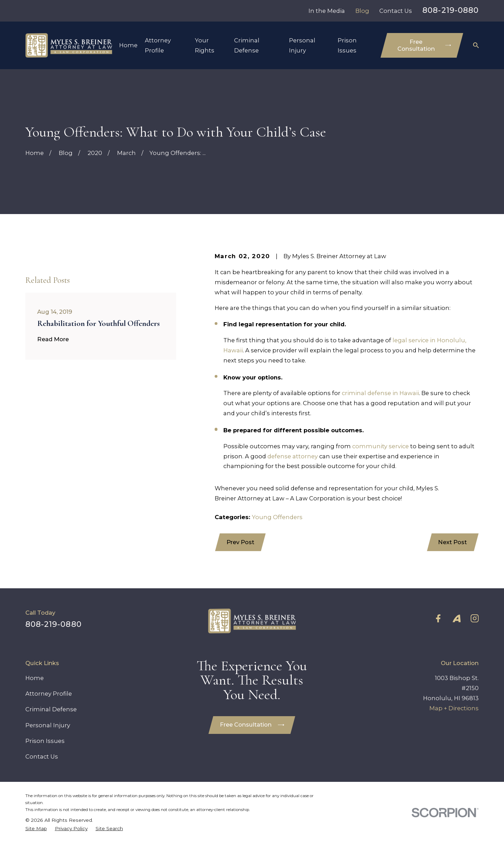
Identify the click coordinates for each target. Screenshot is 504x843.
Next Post (452, 542)
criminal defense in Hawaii (380, 393)
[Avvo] (457, 618)
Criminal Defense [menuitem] (246, 45)
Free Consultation (424, 45)
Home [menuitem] (128, 45)
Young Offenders (277, 517)
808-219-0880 (450, 10)
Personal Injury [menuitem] (302, 45)
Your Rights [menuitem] (204, 45)
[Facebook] (438, 618)
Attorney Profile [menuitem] (158, 45)
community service (380, 446)
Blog (362, 10)
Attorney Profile (48, 693)
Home (34, 677)
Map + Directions (454, 708)
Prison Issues (45, 740)
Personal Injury (47, 725)
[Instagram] (475, 618)
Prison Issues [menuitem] (347, 45)
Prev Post (240, 542)
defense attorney (292, 456)
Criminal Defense (51, 709)
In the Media (326, 10)
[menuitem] (36, 828)
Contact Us (395, 10)
